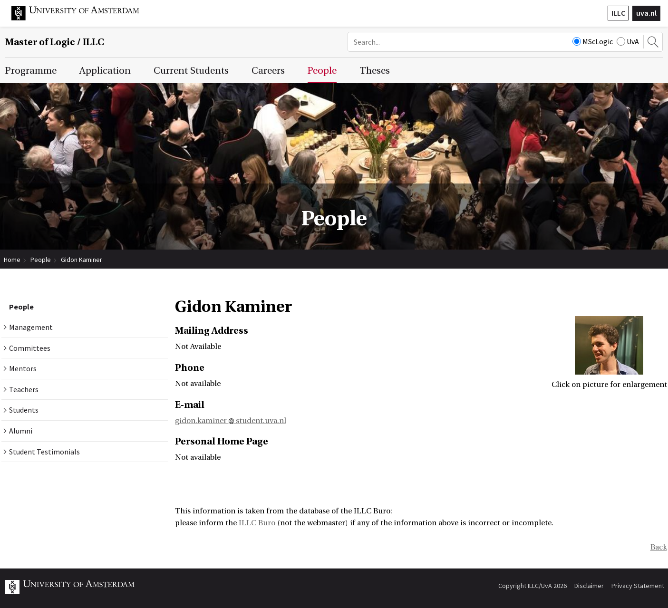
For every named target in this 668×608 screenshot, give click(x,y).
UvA (628, 41)
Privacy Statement (637, 585)
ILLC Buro (257, 523)
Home (12, 259)
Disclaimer (589, 585)
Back (658, 547)
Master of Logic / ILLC (54, 42)
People (40, 259)
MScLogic (592, 41)
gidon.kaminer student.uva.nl (230, 420)
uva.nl (646, 13)
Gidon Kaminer (81, 259)
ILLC (618, 13)
